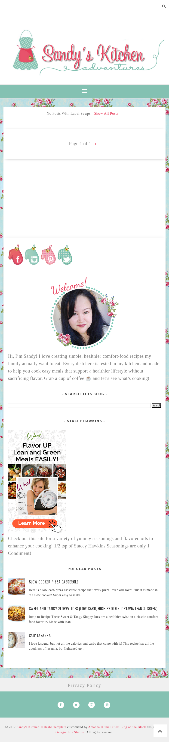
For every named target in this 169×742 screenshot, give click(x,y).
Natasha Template (53, 727)
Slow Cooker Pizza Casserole (53, 582)
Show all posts (106, 113)
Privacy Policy (84, 685)
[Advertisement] (84, 191)
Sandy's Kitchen (28, 727)
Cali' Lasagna (40, 635)
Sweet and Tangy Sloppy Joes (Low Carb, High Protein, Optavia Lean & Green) (93, 608)
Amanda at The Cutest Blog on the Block (117, 727)
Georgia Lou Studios (70, 732)
